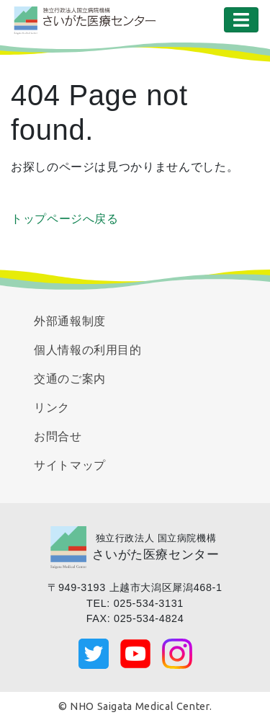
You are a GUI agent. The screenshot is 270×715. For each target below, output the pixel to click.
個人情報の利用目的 (88, 350)
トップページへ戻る (65, 219)
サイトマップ (70, 465)
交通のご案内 (70, 379)
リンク (52, 407)
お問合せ (58, 436)
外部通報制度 (70, 321)
